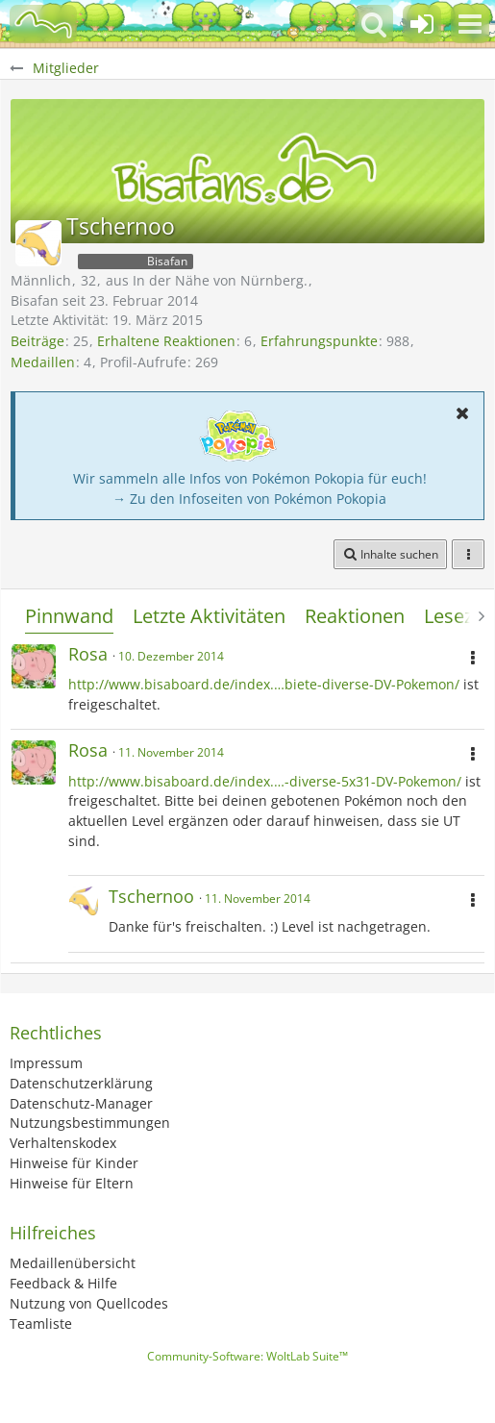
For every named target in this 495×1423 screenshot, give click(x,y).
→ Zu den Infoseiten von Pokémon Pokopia (249, 498)
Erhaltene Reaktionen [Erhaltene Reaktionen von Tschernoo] (166, 341)
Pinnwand (69, 616)
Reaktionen (355, 616)
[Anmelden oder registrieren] (422, 24)
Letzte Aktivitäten (209, 616)
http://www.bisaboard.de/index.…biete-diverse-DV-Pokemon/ (263, 684)
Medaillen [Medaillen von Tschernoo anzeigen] (43, 362)
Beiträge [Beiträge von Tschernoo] (37, 341)
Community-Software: (247, 1356)
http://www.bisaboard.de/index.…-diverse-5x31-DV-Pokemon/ (264, 781)
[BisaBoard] (43, 24)
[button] (470, 24)
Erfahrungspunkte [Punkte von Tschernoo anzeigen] (319, 341)
